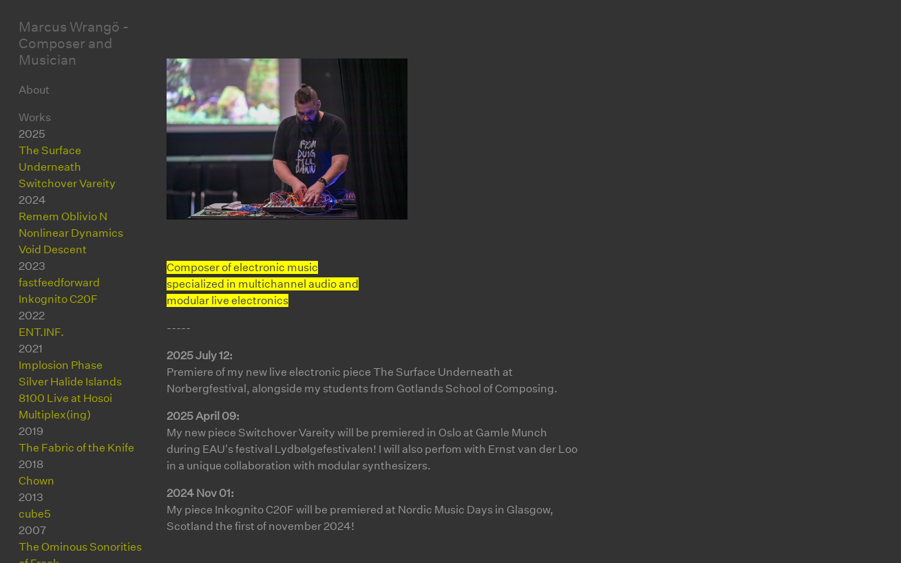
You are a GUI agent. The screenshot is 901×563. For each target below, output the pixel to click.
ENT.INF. (41, 332)
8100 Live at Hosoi (65, 398)
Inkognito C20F (58, 299)
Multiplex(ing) (55, 414)
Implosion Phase (61, 365)
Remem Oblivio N (63, 216)
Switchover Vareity (67, 183)
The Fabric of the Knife (76, 447)
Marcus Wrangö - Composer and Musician (74, 43)
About (34, 89)
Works (35, 117)
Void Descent (53, 249)
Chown (36, 480)
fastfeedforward (59, 282)
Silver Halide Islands (70, 381)
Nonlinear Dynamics (71, 233)
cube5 (35, 513)
